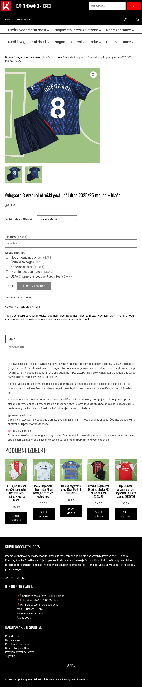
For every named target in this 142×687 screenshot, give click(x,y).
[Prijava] (126, 19)
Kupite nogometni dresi (52, 315)
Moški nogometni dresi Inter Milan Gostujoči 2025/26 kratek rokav (43, 491)
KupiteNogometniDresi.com (73, 679)
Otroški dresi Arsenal (60, 57)
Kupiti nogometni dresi (33, 6)
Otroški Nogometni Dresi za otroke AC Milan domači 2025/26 (98, 491)
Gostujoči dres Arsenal (25, 315)
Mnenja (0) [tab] (16, 347)
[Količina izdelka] (10, 286)
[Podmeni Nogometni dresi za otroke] (100, 30)
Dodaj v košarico (34, 286)
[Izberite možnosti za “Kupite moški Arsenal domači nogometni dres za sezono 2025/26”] (126, 514)
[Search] (134, 6)
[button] (93, 74)
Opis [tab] (12, 339)
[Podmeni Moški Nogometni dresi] (48, 30)
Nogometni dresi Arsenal (110, 315)
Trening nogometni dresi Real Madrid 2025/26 (71, 489)
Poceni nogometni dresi (38, 319)
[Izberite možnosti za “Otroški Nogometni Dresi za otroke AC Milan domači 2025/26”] (98, 514)
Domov (9, 57)
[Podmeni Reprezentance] (133, 30)
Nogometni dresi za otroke (31, 57)
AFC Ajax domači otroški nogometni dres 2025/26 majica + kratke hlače (16, 493)
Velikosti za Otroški (19, 219)
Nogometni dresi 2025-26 (80, 315)
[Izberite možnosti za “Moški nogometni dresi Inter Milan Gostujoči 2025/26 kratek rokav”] (44, 514)
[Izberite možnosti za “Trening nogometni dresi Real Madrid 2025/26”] (71, 511)
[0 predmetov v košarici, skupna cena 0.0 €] (138, 19)
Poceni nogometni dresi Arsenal (71, 319)
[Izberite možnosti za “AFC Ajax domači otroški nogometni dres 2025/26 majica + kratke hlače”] (16, 518)
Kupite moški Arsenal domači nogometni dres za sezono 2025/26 (126, 491)
